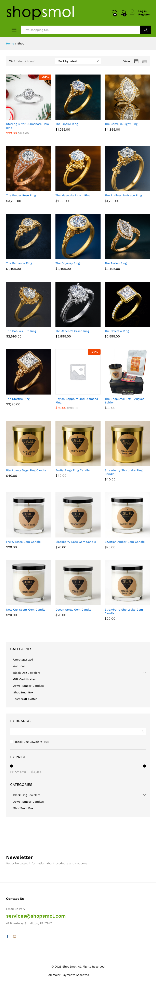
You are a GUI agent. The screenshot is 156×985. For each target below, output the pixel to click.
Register (144, 14)
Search (145, 30)
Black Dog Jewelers (26, 672)
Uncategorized (23, 659)
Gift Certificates (24, 679)
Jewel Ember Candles (28, 685)
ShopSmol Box (23, 692)
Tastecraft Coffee (25, 699)
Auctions (19, 666)
